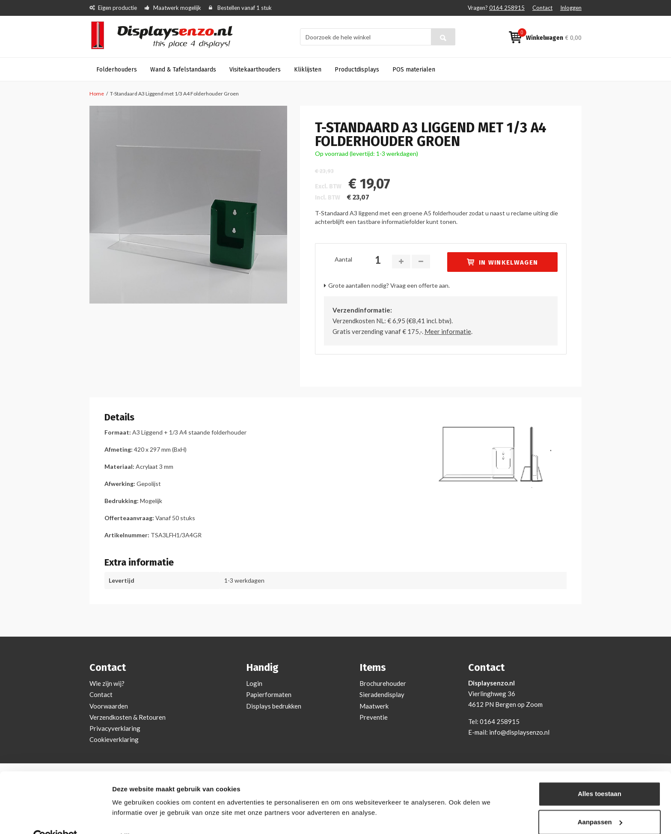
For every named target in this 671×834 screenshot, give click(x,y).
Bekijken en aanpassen (148, 817)
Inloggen (571, 7)
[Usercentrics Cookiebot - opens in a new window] (55, 817)
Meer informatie (448, 331)
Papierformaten (268, 694)
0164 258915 (507, 7)
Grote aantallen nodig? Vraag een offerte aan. (389, 285)
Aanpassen (600, 802)
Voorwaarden (108, 706)
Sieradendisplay (381, 694)
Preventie (373, 717)
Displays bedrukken (273, 706)
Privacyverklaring (114, 728)
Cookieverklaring (114, 739)
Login (254, 683)
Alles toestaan (599, 774)
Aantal (343, 259)
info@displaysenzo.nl (519, 732)
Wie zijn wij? (107, 683)
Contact (542, 7)
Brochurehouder (382, 683)
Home (96, 93)
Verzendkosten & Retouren (127, 717)
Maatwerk (374, 706)
